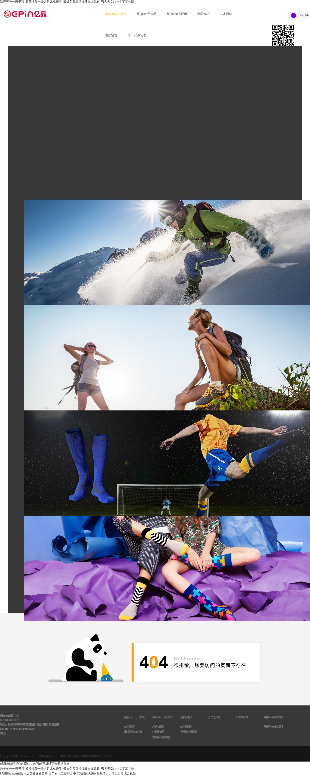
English (304, 15)
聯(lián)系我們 (137, 35)
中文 (293, 15)
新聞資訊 (203, 14)
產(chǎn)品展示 (177, 14)
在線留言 (111, 35)
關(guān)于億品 (147, 14)
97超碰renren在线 (11, 773)
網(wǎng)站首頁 (115, 14)
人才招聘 (226, 14)
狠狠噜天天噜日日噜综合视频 (116, 773)
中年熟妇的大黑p (84, 773)
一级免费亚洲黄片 (35, 773)
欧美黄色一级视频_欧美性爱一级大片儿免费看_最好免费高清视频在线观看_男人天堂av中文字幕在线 (67, 1)
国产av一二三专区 (60, 773)
